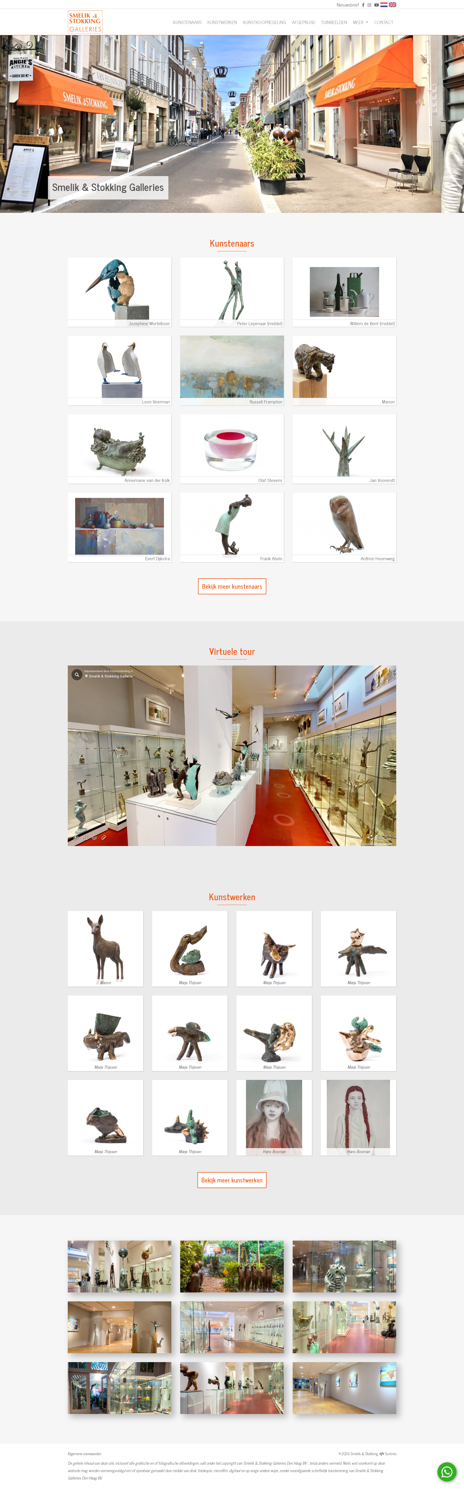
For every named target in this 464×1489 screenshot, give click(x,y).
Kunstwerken (222, 22)
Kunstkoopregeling (264, 22)
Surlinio (390, 1453)
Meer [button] (359, 22)
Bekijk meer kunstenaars (232, 586)
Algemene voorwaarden (85, 1453)
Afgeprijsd (303, 22)
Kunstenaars (187, 22)
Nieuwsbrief (348, 4)
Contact (383, 22)
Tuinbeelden (334, 22)
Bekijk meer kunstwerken (232, 1180)
